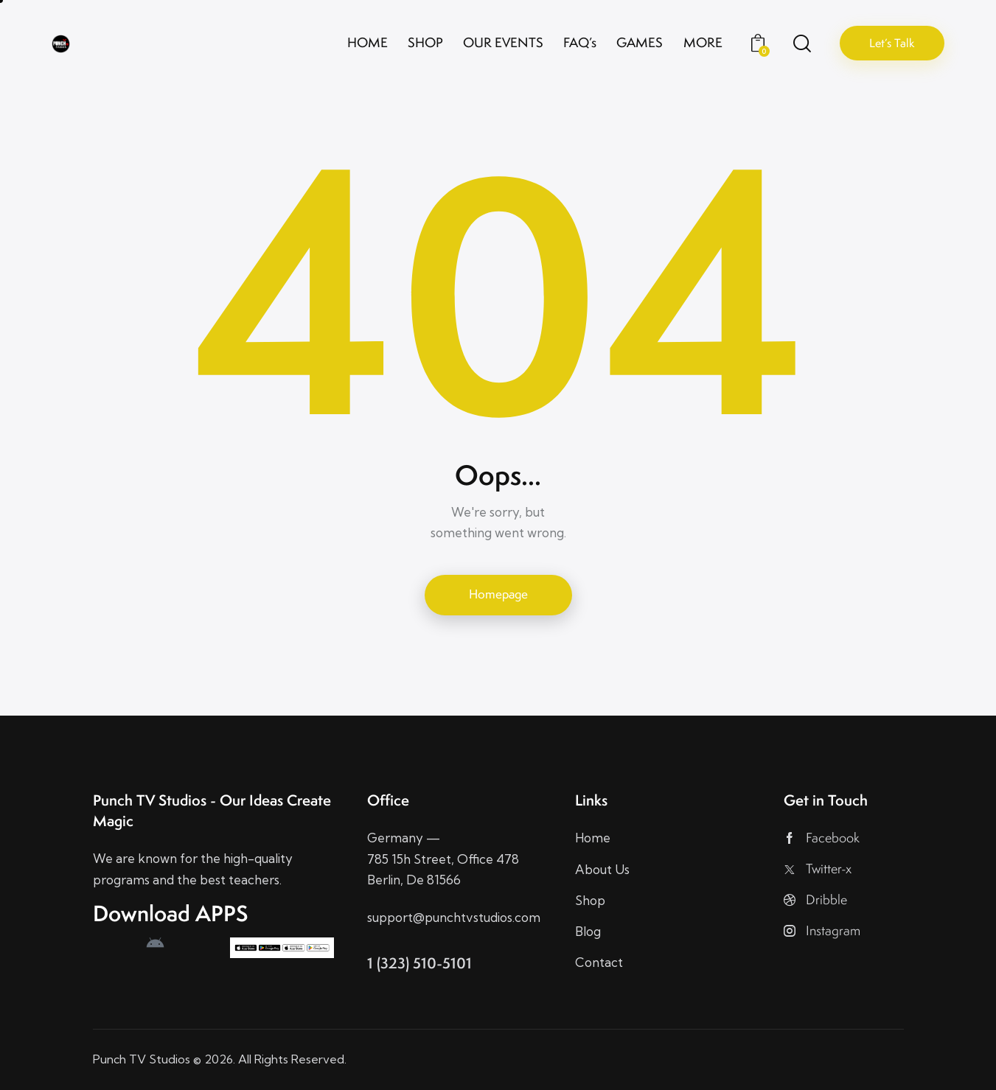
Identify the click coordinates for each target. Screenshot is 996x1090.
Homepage (498, 594)
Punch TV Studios (141, 1059)
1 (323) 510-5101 (419, 963)
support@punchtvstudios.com (453, 917)
